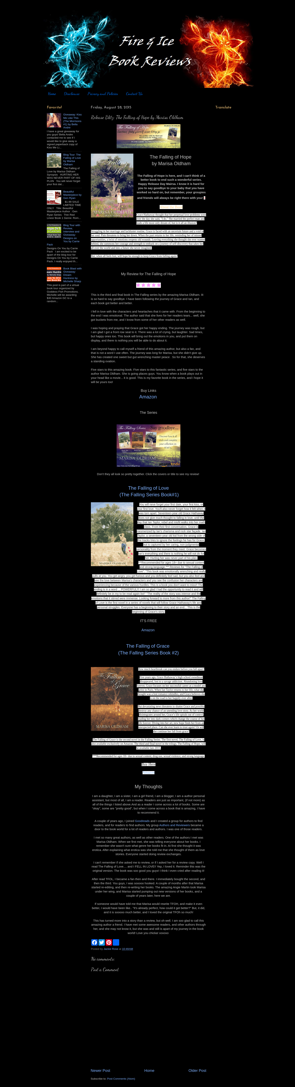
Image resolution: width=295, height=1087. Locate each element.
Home (52, 93)
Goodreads (142, 821)
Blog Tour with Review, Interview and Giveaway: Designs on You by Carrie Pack (63, 235)
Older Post (197, 1070)
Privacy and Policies (103, 93)
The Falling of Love (148, 488)
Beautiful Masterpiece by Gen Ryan (72, 195)
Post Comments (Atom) (121, 1078)
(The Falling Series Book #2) (148, 652)
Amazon (148, 396)
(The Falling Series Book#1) (148, 494)
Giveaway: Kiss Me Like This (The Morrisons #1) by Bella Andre (72, 121)
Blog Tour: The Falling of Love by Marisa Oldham (72, 159)
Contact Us (134, 93)
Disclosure (71, 93)
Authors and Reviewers (174, 825)
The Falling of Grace (148, 646)
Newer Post (100, 1070)
